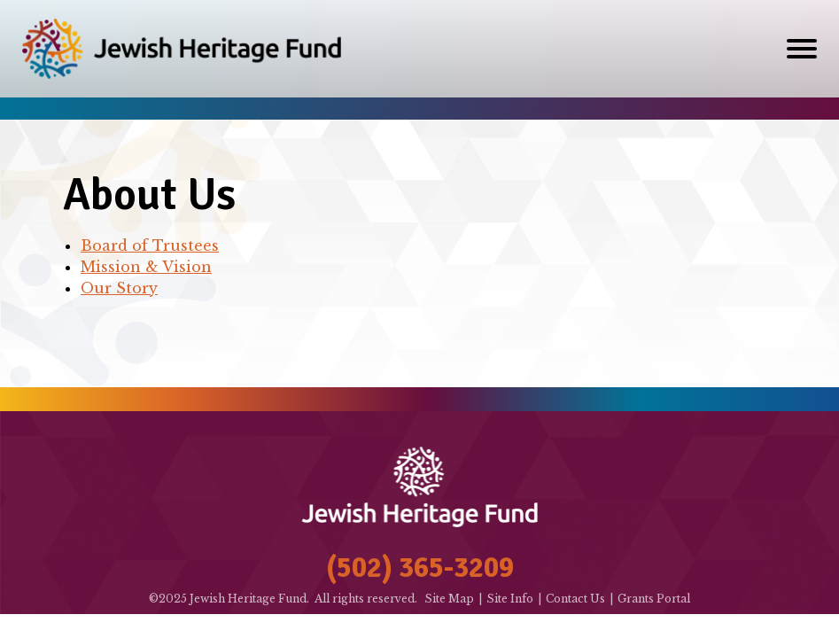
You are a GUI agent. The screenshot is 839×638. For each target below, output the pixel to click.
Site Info (509, 598)
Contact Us (575, 598)
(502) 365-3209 (420, 567)
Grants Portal (654, 598)
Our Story (119, 288)
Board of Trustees (150, 245)
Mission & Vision (146, 267)
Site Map (449, 598)
